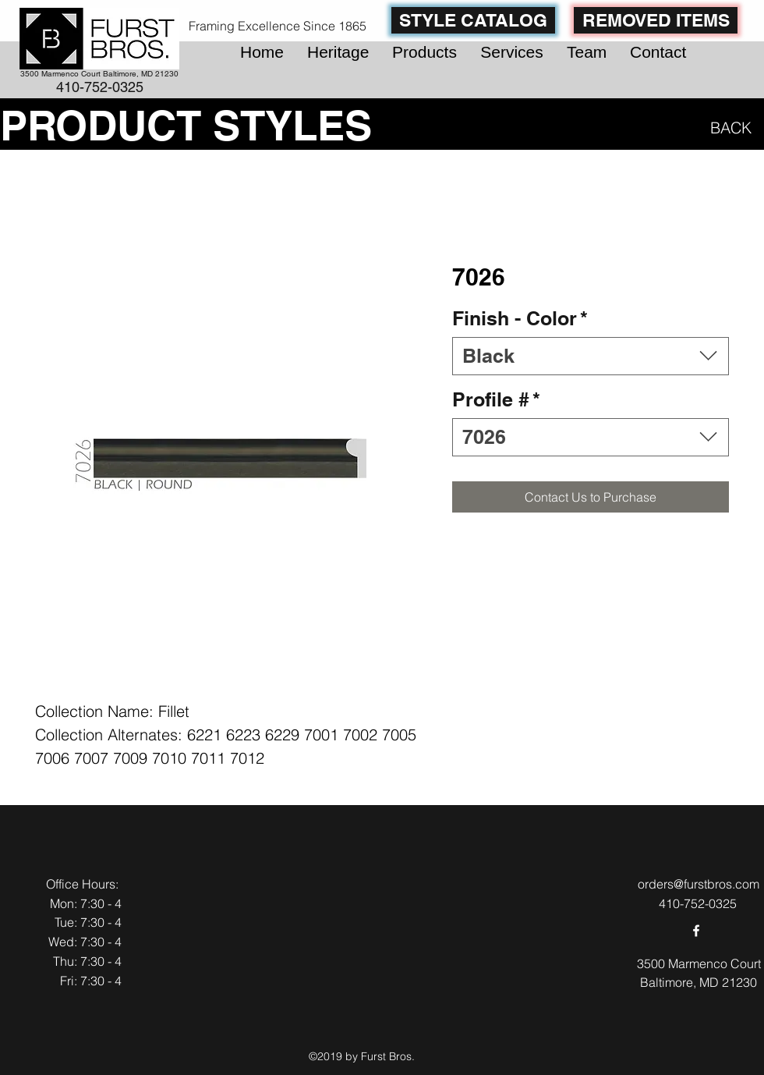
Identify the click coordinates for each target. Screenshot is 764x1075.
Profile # (496, 399)
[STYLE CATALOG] (473, 20)
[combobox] (590, 356)
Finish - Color (520, 318)
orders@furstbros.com (698, 884)
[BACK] (727, 127)
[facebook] (696, 930)
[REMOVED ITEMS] (655, 20)
